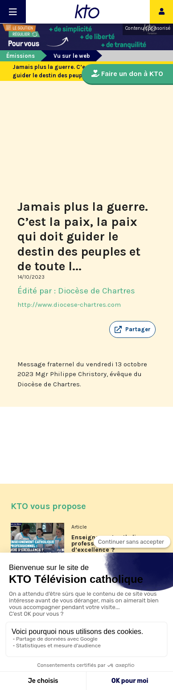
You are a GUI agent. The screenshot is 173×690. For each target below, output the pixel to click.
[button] (132, 329)
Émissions (20, 55)
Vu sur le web (72, 55)
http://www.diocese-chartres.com (69, 305)
